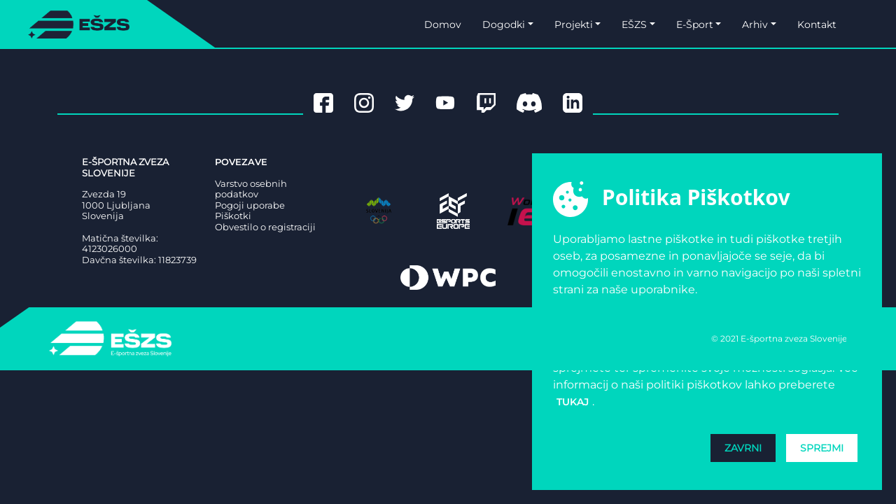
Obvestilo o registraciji (265, 227)
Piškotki (233, 216)
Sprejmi (822, 448)
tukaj (572, 402)
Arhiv (755, 24)
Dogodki (503, 24)
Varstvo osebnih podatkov (251, 189)
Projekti (573, 24)
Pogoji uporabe (250, 205)
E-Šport (694, 24)
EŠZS (634, 24)
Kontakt (816, 24)
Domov (442, 24)
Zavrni (743, 448)
